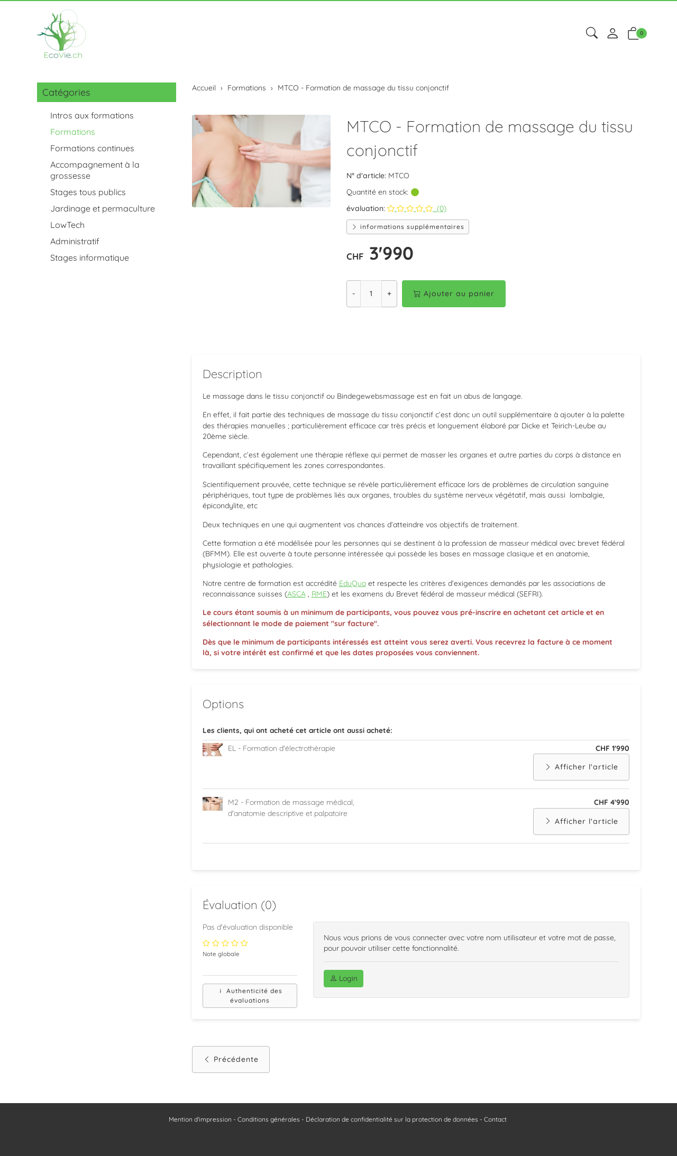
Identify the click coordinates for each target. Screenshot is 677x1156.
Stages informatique (89, 257)
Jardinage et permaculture (102, 208)
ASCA (296, 599)
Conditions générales (268, 1119)
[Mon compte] (612, 34)
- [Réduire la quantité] (353, 293)
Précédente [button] (231, 1068)
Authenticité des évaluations (249, 1004)
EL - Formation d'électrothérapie (281, 755)
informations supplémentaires (407, 227)
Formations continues (92, 148)
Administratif (74, 241)
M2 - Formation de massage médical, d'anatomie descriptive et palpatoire (291, 815)
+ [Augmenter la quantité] (389, 293)
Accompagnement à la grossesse (95, 170)
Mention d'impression (200, 1119)
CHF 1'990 (612, 755)
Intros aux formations (92, 115)
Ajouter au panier (454, 293)
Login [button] (344, 987)
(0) (416, 208)
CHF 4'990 (611, 810)
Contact (495, 1119)
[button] (592, 33)
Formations (72, 131)
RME (319, 599)
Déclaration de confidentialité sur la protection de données (392, 1119)
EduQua (352, 588)
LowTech (67, 224)
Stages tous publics (88, 192)
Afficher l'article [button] (581, 775)
